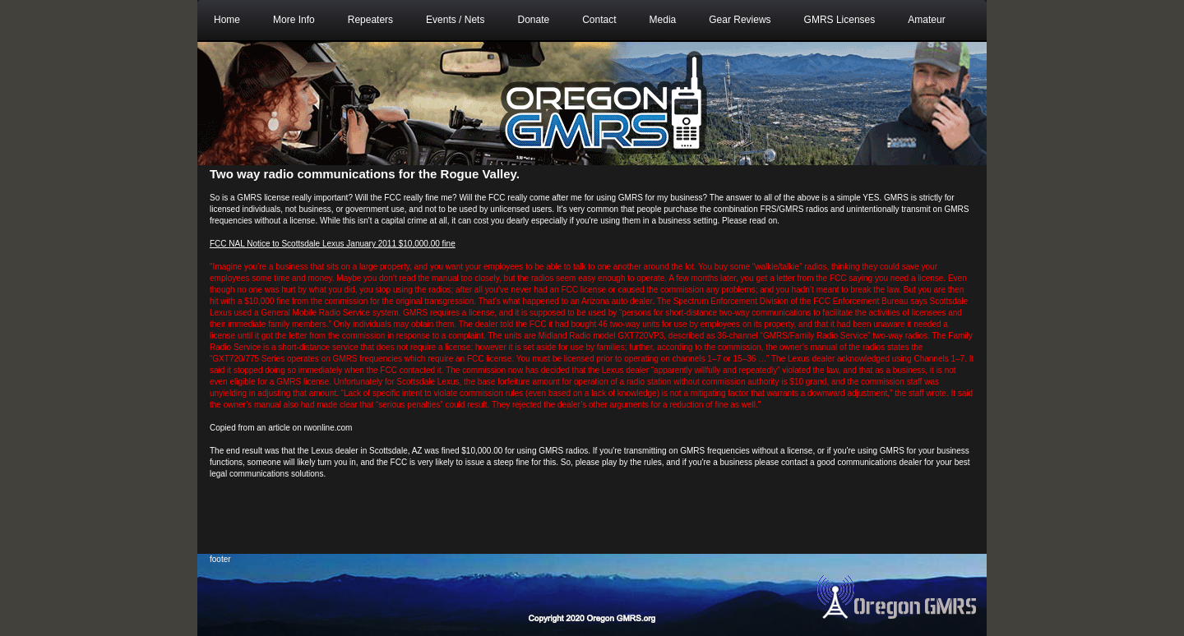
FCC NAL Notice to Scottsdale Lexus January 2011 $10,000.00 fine (333, 243)
